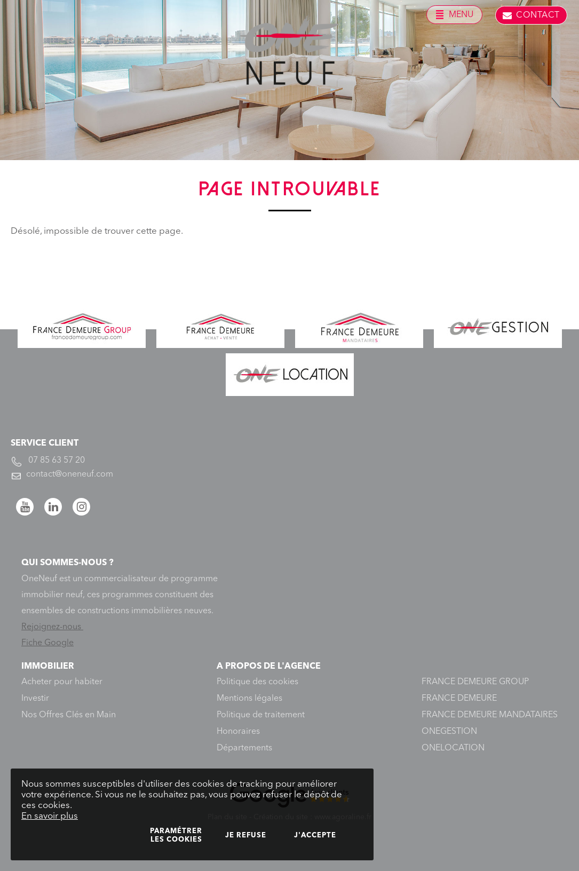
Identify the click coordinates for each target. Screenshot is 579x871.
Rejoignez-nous (52, 627)
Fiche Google (47, 643)
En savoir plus (49, 816)
